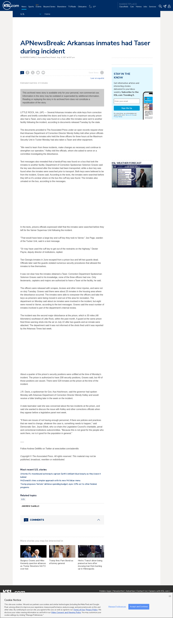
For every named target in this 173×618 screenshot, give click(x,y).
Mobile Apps (105, 591)
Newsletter (118, 591)
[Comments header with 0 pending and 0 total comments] (62, 520)
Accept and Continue (139, 606)
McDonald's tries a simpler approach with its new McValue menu (50, 480)
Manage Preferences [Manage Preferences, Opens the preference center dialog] (117, 606)
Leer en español (97, 78)
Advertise (130, 591)
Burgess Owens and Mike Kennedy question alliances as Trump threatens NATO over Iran (33, 564)
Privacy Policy (92, 610)
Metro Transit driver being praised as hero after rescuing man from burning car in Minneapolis (90, 564)
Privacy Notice (118, 117)
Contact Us (142, 591)
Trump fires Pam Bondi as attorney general (61, 562)
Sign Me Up (126, 108)
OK (170, 596)
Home (47, 14)
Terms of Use (130, 115)
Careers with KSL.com (159, 591)
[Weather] (93, 8)
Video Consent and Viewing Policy (66, 612)
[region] (86, 605)
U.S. (23, 499)
